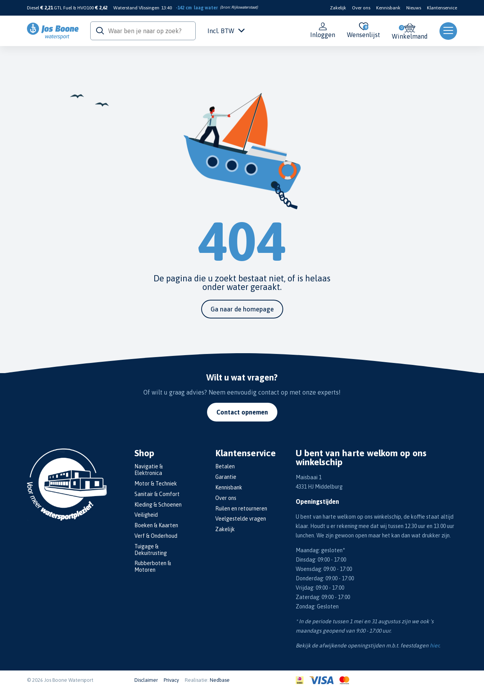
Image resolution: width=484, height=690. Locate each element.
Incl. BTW (226, 30)
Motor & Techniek (155, 483)
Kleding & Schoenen (158, 504)
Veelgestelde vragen (240, 519)
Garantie (225, 477)
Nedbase (220, 680)
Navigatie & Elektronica (148, 469)
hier (434, 645)
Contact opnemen (242, 412)
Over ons (361, 8)
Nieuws (413, 8)
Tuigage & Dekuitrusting (150, 549)
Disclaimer (146, 680)
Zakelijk (338, 8)
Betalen (225, 466)
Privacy (171, 680)
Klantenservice (442, 8)
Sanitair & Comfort (157, 494)
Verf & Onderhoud (155, 536)
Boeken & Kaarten (156, 525)
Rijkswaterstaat (244, 7)
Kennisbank (388, 8)
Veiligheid (146, 515)
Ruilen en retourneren (241, 508)
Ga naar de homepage (242, 309)
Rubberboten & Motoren (152, 566)
